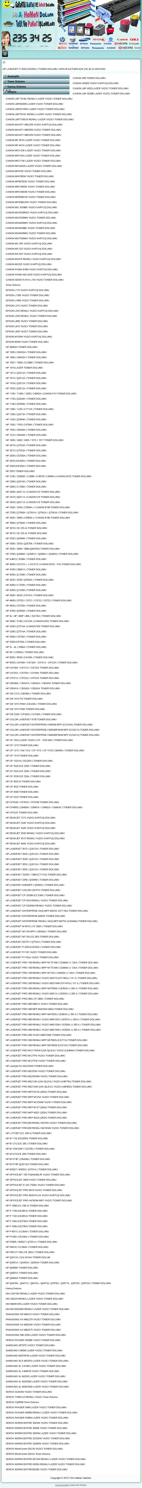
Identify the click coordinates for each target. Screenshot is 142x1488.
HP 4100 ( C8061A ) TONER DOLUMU (26, 569)
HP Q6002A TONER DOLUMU (22, 1278)
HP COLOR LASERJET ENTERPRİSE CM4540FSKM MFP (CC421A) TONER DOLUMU (52, 730)
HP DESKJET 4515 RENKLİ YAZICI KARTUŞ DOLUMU (35, 838)
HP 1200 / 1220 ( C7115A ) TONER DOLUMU (30, 409)
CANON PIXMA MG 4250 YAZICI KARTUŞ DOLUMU (34, 275)
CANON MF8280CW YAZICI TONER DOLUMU (31, 197)
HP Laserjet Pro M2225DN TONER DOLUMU (30, 1066)
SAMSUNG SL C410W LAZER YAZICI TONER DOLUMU (36, 1366)
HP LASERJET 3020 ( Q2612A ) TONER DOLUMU (32, 854)
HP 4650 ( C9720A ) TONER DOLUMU (26, 606)
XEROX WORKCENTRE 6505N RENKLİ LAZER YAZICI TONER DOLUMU (45, 1464)
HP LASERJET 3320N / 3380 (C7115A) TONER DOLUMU (36, 875)
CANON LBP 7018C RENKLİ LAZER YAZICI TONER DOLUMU (39, 99)
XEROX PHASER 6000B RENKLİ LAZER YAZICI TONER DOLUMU (41, 1413)
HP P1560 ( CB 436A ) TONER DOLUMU (27, 1237)
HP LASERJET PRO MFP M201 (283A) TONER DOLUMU (36, 1113)
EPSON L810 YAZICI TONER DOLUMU (27, 326)
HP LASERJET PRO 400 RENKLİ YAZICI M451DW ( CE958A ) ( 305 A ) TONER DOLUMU (53, 1025)
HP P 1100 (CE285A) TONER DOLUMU (27, 1211)
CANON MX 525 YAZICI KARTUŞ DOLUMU (29, 249)
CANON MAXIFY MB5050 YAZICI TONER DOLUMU (33, 130)
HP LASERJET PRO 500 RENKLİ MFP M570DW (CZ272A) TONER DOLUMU (47, 1045)
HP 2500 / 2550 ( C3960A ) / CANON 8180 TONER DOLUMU (38, 507)
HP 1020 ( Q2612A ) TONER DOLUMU (26, 388)
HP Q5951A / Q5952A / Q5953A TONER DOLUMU (33, 1263)
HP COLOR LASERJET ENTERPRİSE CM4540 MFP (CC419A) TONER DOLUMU (49, 725)
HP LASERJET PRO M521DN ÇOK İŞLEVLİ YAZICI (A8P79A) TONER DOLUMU (48, 1082)
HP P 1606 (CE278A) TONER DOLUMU (27, 1226)
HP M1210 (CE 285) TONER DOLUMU (26, 1154)
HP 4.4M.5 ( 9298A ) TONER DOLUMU (26, 559)
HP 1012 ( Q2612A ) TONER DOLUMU (26, 373)
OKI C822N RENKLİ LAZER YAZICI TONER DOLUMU (34, 1299)
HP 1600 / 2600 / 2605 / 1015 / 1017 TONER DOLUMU (35, 440)
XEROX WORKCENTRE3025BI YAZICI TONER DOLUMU (36, 1469)
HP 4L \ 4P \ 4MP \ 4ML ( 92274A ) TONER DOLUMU (33, 616)
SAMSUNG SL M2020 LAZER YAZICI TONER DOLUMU (35, 1376)
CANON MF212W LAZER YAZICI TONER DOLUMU (33, 151)
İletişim (11, 91)
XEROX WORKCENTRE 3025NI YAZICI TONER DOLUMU (37, 1423)
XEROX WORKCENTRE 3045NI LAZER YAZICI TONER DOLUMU (41, 1433)
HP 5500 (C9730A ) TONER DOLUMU (26, 642)
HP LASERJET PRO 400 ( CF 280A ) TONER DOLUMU (35, 999)
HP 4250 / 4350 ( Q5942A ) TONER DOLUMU (30, 580)
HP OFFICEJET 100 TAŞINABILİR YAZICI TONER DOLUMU (38, 1175)
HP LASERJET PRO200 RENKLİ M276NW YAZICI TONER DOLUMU (42, 1128)
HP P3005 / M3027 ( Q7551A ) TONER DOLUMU (31, 1242)
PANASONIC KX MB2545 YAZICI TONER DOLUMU (33, 1325)
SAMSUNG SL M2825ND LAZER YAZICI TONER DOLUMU (37, 1387)
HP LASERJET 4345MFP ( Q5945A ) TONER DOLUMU (35, 885)
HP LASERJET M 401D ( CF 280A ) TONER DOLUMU (34, 926)
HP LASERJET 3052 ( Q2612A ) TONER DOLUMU (32, 864)
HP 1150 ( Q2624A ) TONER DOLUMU (26, 399)
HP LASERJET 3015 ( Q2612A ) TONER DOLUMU (32, 849)
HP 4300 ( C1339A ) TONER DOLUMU (26, 585)
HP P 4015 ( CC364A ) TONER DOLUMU (27, 1232)
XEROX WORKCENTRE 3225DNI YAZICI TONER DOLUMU (38, 1438)
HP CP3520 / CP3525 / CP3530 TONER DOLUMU (32, 802)
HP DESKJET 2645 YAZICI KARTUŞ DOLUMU (30, 828)
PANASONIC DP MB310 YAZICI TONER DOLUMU (33, 1314)
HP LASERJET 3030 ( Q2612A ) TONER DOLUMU (32, 859)
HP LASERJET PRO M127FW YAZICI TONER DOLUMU (36, 1061)
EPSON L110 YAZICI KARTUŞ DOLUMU (27, 290)
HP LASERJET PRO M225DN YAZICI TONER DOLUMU (35, 1071)
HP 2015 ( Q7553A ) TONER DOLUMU (26, 451)
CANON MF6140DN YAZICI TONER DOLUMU (30, 187)
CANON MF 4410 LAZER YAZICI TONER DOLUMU (33, 145)
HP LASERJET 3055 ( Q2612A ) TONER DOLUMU (32, 869)
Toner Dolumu (16, 81)
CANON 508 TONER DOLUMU (89, 78)
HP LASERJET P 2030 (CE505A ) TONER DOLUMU (33, 947)
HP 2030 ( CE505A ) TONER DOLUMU (26, 456)
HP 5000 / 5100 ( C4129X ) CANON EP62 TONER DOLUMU (37, 621)
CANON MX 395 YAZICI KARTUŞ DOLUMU (29, 244)
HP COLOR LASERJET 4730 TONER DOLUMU (31, 719)
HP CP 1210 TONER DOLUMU (22, 745)
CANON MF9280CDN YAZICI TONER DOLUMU (31, 202)
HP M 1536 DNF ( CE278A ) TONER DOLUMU (30, 1149)
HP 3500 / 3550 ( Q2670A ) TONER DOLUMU (30, 544)
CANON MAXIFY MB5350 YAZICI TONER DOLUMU (33, 135)
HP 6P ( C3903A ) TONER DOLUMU (25, 652)
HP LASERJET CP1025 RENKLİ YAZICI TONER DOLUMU (37, 901)
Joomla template (62, 1485)
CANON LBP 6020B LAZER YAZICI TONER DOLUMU (101, 94)
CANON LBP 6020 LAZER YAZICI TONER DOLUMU (101, 88)
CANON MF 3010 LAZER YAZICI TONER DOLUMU (33, 140)
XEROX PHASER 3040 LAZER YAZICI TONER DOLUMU (36, 1407)
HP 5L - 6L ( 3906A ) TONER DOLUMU (26, 647)
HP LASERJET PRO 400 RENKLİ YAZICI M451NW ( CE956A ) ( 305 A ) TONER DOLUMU (53, 1030)
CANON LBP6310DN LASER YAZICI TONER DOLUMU (35, 109)
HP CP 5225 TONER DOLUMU (22, 797)
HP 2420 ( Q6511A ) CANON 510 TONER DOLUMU (33, 502)
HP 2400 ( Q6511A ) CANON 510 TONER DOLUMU (33, 492)
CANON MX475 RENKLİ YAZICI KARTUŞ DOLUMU (33, 259)
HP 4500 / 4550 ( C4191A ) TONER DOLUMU (30, 595)
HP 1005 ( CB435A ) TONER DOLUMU (26, 352)
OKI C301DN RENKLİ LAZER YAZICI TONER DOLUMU (35, 1294)
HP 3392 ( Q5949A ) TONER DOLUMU (26, 538)
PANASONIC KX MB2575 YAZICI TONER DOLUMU (33, 1330)
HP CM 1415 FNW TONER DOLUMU (25, 709)
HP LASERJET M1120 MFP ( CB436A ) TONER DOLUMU (36, 932)
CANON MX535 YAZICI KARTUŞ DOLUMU (29, 264)
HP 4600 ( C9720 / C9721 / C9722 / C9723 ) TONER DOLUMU (39, 601)
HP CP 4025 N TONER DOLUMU (23, 782)
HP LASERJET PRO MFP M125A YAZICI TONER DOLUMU (37, 1097)
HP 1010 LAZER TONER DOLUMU (24, 368)
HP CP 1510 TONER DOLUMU (22, 756)
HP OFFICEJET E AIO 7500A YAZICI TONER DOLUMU (35, 1185)
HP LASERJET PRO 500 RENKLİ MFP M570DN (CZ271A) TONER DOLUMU (46, 1040)
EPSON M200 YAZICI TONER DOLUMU (27, 342)
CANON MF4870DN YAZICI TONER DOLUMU (30, 182)
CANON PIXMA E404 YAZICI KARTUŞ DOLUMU (32, 269)
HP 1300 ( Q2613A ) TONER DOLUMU (26, 414)
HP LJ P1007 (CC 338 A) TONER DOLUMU (29, 1133)
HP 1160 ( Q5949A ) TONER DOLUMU (26, 404)
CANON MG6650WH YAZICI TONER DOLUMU (31, 233)
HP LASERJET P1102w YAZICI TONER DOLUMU (32, 957)
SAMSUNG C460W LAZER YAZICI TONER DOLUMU (34, 1351)
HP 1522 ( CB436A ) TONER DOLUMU (26, 435)
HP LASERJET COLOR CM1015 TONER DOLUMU (33, 890)
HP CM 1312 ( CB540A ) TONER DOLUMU (28, 694)
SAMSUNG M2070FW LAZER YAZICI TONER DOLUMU (36, 1356)
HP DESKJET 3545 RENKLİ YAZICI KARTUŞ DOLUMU (35, 833)
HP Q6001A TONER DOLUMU (22, 1273)
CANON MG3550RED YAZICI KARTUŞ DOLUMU (32, 213)
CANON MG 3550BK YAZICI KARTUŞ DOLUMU (31, 207)
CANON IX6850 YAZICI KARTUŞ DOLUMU (96, 83)
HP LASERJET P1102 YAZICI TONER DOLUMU (31, 952)
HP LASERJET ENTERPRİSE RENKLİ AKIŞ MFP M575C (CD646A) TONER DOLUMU (52, 921)
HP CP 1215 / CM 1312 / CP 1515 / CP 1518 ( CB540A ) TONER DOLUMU (45, 751)
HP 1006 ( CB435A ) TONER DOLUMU (26, 357)
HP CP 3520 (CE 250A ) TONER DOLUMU (28, 766)
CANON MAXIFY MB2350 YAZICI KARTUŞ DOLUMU (34, 125)
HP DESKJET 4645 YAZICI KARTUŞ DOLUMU (30, 844)
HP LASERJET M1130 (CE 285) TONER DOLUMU (32, 937)
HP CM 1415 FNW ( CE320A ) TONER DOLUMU (31, 704)
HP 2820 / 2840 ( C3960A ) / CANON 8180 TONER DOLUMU (38, 518)
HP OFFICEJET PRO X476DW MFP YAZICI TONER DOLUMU (39, 1201)
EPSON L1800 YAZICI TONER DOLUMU (27, 301)
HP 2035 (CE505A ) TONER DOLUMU (26, 461)
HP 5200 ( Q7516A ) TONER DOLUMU (26, 632)
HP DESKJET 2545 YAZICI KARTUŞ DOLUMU (30, 823)
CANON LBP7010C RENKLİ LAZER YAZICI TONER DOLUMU (39, 114)
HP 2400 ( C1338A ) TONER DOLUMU (26, 487)
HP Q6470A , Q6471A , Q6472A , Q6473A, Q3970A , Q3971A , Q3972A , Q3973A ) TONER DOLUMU (58, 1283)
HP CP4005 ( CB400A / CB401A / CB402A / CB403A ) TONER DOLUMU (44, 807)
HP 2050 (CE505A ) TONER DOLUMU (26, 466)
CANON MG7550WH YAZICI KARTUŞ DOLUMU (31, 238)
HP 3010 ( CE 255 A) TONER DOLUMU (26, 528)
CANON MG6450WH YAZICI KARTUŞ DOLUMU (31, 223)
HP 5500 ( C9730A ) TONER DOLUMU (26, 637)
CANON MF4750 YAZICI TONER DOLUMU (29, 171)
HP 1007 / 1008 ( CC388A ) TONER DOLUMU (30, 363)
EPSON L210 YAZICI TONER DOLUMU (27, 306)
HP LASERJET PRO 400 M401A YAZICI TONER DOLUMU (37, 1004)
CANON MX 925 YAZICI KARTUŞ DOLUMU (29, 254)
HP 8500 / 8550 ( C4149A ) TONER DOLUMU (30, 657)
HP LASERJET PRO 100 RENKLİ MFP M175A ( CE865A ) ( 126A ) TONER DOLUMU (50, 973)
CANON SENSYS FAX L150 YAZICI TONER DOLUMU (35, 280)
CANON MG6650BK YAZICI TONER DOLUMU (30, 228)
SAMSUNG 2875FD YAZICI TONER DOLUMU (30, 1345)
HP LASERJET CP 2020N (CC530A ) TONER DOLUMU (35, 895)
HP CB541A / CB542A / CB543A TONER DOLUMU (33, 688)
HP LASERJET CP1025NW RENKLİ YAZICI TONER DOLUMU (39, 906)
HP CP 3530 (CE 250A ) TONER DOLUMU (28, 776)
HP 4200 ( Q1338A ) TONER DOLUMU (26, 575)
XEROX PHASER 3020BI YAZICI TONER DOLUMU (33, 1340)
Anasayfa (13, 76)
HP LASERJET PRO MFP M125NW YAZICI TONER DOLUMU (39, 1102)
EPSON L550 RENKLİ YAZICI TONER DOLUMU (31, 316)
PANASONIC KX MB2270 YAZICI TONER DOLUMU (33, 1319)
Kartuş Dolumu (16, 86)
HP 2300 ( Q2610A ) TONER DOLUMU (26, 482)
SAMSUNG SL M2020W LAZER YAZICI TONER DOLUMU (37, 1382)
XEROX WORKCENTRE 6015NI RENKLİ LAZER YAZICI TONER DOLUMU (46, 1459)
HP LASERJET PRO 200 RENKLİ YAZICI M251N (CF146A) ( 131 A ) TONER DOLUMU (51, 978)
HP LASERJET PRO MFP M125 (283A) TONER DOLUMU (36, 1092)
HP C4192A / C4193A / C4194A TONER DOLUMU (32, 673)
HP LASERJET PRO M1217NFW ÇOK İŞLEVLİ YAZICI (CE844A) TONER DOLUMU (50, 1051)
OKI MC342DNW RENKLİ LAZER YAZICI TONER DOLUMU (37, 1309)
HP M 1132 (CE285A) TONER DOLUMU (27, 1138)
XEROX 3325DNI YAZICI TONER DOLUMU (29, 1392)
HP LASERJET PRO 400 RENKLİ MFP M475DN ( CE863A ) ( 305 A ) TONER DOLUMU (52, 1014)
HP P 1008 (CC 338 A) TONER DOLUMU (27, 1206)
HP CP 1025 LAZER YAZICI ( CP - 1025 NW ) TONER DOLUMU (39, 740)
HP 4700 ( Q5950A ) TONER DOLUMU (26, 611)
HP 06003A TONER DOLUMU (22, 347)
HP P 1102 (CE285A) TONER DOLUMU (27, 1216)
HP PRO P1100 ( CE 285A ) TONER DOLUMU (30, 1252)
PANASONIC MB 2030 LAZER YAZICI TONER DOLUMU (36, 1335)
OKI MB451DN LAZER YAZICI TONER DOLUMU (32, 1304)
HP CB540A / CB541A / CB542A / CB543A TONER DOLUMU (38, 683)
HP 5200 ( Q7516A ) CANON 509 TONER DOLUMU (33, 626)
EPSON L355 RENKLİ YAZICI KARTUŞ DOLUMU (32, 311)
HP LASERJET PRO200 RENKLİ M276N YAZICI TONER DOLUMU (41, 1123)
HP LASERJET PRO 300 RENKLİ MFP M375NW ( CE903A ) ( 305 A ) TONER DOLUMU (52, 988)
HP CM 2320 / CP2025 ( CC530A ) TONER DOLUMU (34, 714)
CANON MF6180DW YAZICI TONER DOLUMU (31, 192)
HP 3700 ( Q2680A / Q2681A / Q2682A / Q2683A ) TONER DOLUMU (42, 554)
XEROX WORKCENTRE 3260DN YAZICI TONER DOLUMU (37, 1444)
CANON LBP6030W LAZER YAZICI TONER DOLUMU (34, 104)
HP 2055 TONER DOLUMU (20, 471)
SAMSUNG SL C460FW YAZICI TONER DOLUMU (32, 1371)
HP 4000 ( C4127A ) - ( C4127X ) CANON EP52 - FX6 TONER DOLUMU (43, 564)
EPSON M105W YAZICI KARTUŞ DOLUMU (29, 337)
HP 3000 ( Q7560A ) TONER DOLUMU (26, 523)
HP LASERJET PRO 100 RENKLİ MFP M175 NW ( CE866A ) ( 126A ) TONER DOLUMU (52, 963)
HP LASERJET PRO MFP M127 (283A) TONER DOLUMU (36, 1107)
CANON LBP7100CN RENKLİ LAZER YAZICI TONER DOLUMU (40, 119)
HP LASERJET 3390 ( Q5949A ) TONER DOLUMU (32, 880)
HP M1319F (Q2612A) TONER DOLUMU (27, 1164)
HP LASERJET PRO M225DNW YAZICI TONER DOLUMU (37, 1076)
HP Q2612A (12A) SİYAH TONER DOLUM (28, 1257)
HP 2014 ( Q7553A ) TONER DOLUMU (26, 445)
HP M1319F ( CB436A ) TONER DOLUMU (28, 1159)
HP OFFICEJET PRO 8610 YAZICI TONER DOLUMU (34, 1190)
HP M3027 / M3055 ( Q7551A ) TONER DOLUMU (32, 1169)
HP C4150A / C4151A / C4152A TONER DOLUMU (32, 668)
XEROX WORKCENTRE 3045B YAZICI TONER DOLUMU (36, 1428)
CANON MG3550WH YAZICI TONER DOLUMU (31, 218)
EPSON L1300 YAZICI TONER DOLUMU (27, 295)
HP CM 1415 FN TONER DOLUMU (24, 699)
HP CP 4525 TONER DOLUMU (22, 787)
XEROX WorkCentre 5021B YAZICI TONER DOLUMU (34, 1449)
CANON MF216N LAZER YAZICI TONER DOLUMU (33, 156)
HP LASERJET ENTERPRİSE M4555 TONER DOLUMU (35, 916)
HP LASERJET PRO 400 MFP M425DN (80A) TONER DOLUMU (40, 1009)
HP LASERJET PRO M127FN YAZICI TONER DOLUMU (35, 1056)
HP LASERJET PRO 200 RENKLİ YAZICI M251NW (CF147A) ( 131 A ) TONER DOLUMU (53, 983)
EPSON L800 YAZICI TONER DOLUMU (27, 321)
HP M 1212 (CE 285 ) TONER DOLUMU (27, 1144)
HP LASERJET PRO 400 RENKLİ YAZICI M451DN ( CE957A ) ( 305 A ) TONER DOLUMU (53, 1019)
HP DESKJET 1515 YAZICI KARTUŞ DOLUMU (30, 818)
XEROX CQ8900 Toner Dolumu (22, 1402)
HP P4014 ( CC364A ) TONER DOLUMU (27, 1247)
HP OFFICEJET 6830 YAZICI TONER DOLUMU (31, 1180)
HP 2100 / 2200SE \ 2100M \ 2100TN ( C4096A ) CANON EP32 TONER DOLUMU (49, 476)
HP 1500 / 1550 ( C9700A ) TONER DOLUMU (30, 425)
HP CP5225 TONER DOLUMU (22, 813)
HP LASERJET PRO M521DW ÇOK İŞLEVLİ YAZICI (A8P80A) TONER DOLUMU (49, 1087)
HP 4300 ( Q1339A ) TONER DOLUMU (26, 590)
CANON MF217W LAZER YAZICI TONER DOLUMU (33, 161)
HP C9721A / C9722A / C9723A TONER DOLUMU (32, 678)
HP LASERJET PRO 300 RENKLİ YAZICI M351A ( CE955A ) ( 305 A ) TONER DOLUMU (52, 994)
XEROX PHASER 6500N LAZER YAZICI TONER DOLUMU (37, 1418)
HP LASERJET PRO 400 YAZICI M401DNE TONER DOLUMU (39, 1035)
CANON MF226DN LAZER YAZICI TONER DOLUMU (34, 166)
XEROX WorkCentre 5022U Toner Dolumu (28, 1454)
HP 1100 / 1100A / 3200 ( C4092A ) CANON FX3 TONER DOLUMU (41, 394)
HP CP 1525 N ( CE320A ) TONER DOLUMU (29, 761)
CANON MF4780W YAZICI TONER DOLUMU (30, 176)
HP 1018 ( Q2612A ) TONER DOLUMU (26, 383)
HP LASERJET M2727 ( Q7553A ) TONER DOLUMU (33, 942)
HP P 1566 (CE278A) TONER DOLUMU (27, 1221)
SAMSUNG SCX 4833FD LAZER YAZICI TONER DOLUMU (37, 1361)
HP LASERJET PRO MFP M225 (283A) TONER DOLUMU (36, 1118)
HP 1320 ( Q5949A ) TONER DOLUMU (26, 419)
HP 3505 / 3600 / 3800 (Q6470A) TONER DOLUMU (33, 549)
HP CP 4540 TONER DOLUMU (22, 792)
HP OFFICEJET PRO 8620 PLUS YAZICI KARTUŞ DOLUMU (38, 1195)
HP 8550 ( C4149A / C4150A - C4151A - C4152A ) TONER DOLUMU (42, 663)
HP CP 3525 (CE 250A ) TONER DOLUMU (28, 771)
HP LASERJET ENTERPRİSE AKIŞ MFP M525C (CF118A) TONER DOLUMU (47, 911)
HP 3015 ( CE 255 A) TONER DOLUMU (26, 533)
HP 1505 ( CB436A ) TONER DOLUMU (26, 430)
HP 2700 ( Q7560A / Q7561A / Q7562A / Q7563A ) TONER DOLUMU (42, 513)
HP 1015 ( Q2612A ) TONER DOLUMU (26, 378)
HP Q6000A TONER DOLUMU (22, 1268)
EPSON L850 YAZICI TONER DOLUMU (27, 332)
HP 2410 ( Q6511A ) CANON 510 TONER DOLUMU (33, 497)
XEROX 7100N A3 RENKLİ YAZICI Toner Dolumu (32, 1397)
